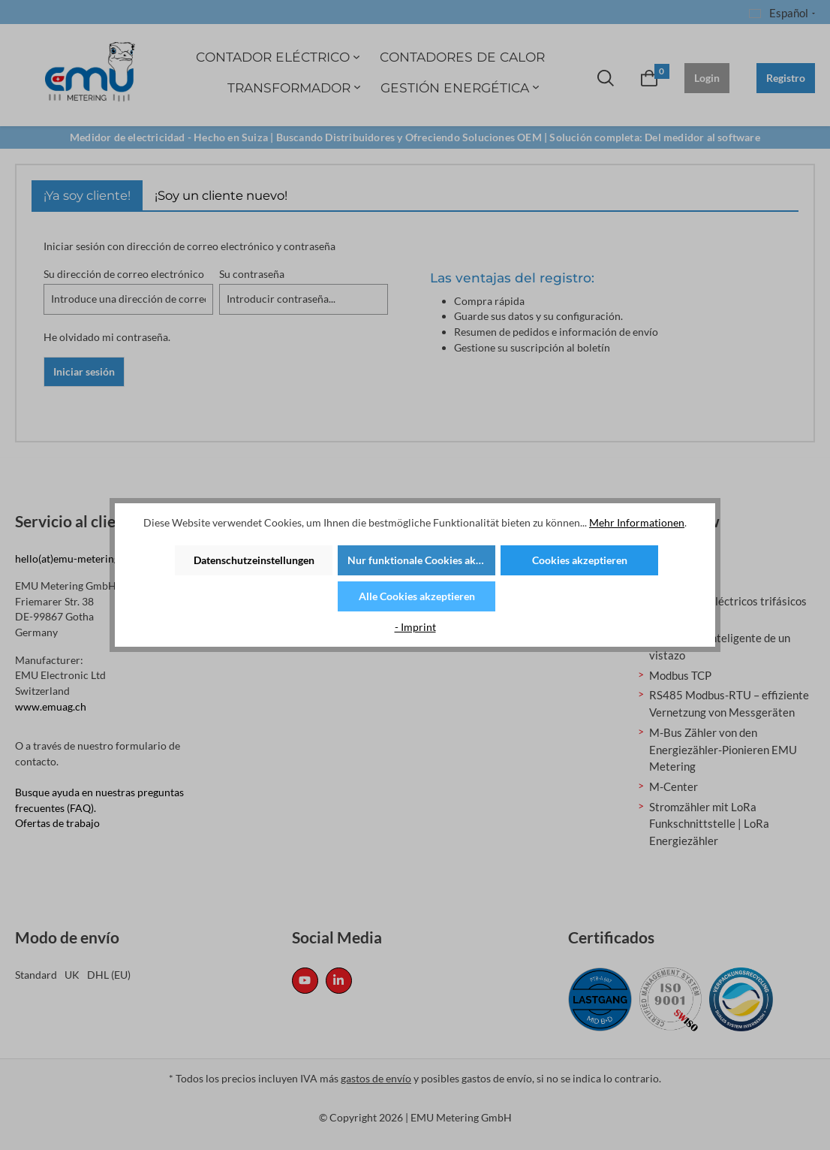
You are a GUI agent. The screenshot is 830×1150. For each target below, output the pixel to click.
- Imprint (415, 626)
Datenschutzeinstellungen (254, 560)
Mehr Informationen (636, 522)
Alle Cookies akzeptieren (417, 596)
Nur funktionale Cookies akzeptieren (421, 560)
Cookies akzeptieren (579, 560)
